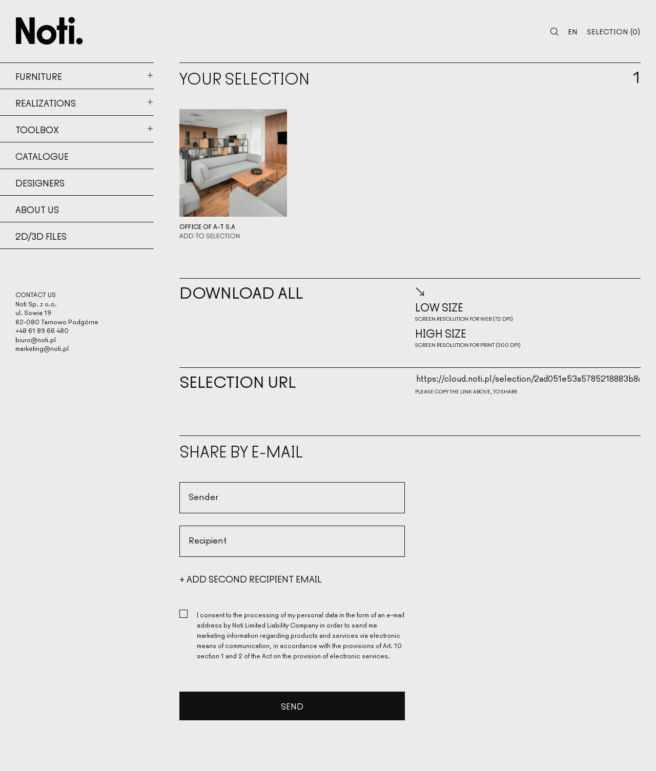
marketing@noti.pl (42, 348)
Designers (40, 182)
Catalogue (42, 156)
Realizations (45, 102)
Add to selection (209, 235)
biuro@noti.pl (35, 339)
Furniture (38, 76)
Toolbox (37, 129)
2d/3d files (41, 236)
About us (37, 209)
